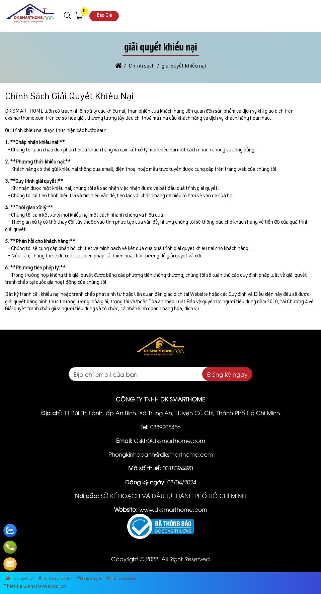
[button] (67, 15)
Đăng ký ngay (227, 374)
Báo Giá (104, 15)
